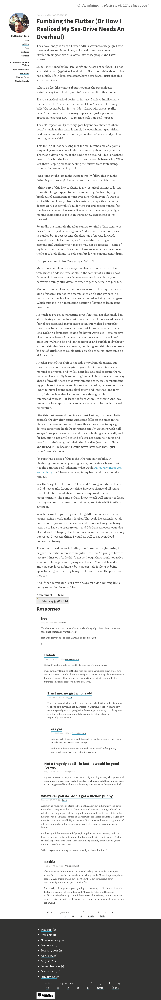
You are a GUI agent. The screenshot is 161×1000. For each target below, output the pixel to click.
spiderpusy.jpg (48, 601)
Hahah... (51, 655)
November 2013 (50, 940)
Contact (25, 55)
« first (50, 912)
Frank (64, 800)
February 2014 (49, 950)
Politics (25, 44)
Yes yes (56, 729)
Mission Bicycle (22, 81)
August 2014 (48, 961)
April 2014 (47, 956)
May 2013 (46, 929)
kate (64, 622)
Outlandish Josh (20, 35)
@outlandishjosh (21, 69)
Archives (25, 52)
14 (81, 915)
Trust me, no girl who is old (69, 693)
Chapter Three (22, 77)
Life (27, 40)
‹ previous (64, 912)
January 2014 (49, 945)
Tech (27, 48)
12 (65, 915)
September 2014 (50, 966)
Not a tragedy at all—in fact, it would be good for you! (81, 765)
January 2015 (49, 976)
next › (91, 915)
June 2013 (46, 935)
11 (121, 912)
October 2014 (49, 971)
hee (44, 618)
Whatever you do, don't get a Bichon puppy (77, 796)
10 (113, 912)
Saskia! (50, 861)
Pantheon (24, 73)
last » (102, 915)
